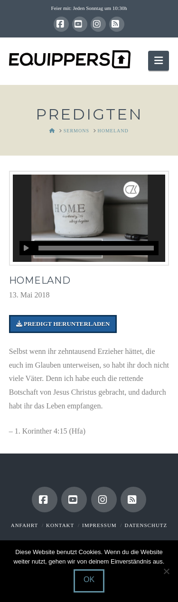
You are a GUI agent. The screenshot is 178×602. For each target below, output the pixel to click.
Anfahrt (24, 525)
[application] (89, 248)
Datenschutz (145, 525)
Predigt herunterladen (63, 323)
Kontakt (60, 525)
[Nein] (166, 571)
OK (89, 579)
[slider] (96, 248)
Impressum (99, 525)
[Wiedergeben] (26, 248)
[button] (158, 60)
